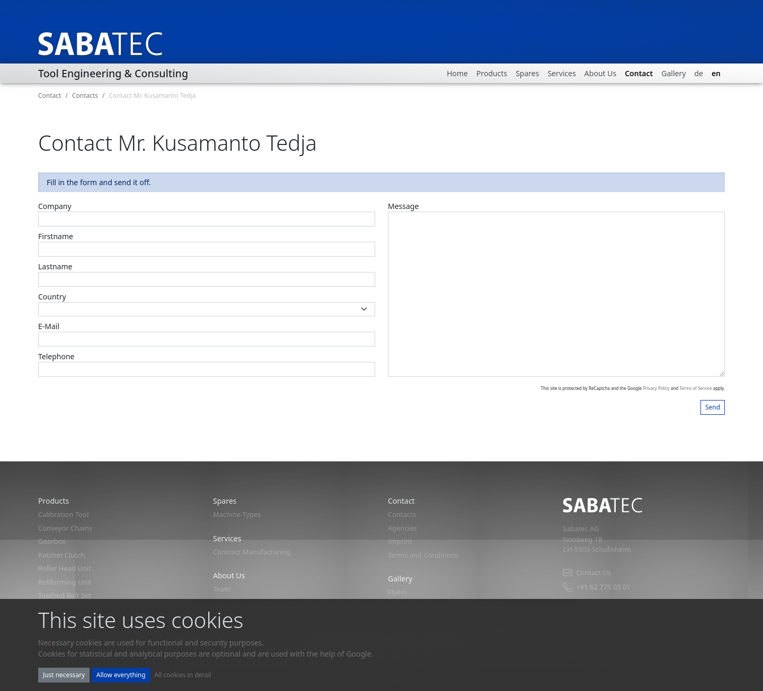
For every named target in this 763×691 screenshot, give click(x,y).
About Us (600, 73)
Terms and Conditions (423, 555)
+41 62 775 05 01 (597, 587)
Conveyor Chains (65, 528)
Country (52, 297)
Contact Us (587, 573)
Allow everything (121, 674)
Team (221, 589)
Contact (639, 73)
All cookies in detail (182, 674)
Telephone (56, 356)
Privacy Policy (656, 388)
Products (491, 73)
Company (55, 206)
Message (403, 206)
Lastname (55, 266)
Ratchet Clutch (61, 555)
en (716, 73)
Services (561, 73)
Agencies (402, 528)
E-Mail (48, 326)
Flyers (397, 592)
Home (457, 73)
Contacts (85, 95)
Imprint (400, 541)
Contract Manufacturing (251, 552)
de (698, 73)
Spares (527, 73)
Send (712, 407)
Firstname (55, 236)
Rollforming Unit (65, 582)
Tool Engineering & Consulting (113, 73)
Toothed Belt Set (64, 595)
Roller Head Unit (64, 568)
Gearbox (52, 541)
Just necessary (64, 674)
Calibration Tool (63, 514)
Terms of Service (695, 388)
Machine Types (237, 514)
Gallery (673, 73)
